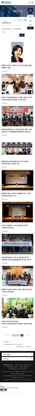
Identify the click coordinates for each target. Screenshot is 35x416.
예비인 (30, 21)
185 (22, 335)
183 (17, 335)
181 (13, 335)
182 (15, 335)
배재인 (30, 17)
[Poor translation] (4, 389)
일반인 (30, 25)
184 (20, 335)
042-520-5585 (18, 344)
